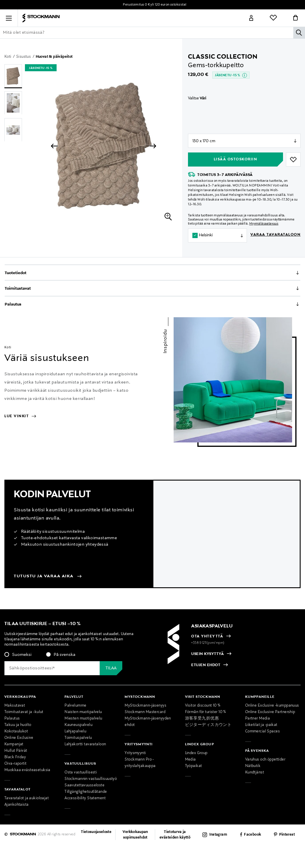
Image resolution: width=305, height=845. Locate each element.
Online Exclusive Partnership (270, 712)
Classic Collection (222, 56)
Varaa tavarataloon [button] (275, 235)
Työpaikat (193, 766)
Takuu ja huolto (17, 725)
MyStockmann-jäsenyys (145, 706)
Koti (8, 57)
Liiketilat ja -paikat (261, 725)
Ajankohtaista (16, 805)
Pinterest (287, 835)
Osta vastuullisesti (81, 773)
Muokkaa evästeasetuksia (27, 770)
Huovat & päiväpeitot (54, 57)
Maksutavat (14, 706)
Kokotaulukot (16, 731)
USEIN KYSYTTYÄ (207, 654)
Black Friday (15, 757)
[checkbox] (71, 656)
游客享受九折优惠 (202, 719)
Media (190, 760)
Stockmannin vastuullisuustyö (91, 779)
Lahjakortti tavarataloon (85, 744)
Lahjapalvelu (75, 731)
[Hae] (299, 32)
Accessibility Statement (85, 798)
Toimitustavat (18, 288)
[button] (9, 18)
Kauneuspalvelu (78, 725)
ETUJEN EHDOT (205, 666)
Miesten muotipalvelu (83, 719)
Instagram (218, 835)
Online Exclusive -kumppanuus (272, 706)
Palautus (13, 304)
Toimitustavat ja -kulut (23, 712)
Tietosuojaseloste (96, 832)
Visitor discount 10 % (203, 706)
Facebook (252, 835)
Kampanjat (13, 744)
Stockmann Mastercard (145, 712)
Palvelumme (75, 706)
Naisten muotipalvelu (83, 712)
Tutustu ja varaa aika (44, 576)
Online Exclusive (18, 738)
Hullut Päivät (15, 751)
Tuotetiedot (15, 273)
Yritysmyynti (135, 753)
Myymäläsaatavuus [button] (263, 223)
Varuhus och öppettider (265, 760)
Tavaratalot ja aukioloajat (26, 798)
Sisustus (24, 57)
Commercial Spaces (262, 731)
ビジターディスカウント (208, 725)
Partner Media (257, 719)
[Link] (251, 18)
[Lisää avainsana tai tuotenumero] (152, 32)
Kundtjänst (254, 773)
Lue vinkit (20, 416)
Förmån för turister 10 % (205, 712)
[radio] (17, 654)
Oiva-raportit (15, 764)
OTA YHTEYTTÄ (207, 636)
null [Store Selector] (244, 141)
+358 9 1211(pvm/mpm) (208, 643)
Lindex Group (196, 753)
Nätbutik (252, 766)
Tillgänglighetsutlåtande (86, 792)
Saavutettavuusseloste (84, 785)
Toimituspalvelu (78, 738)
